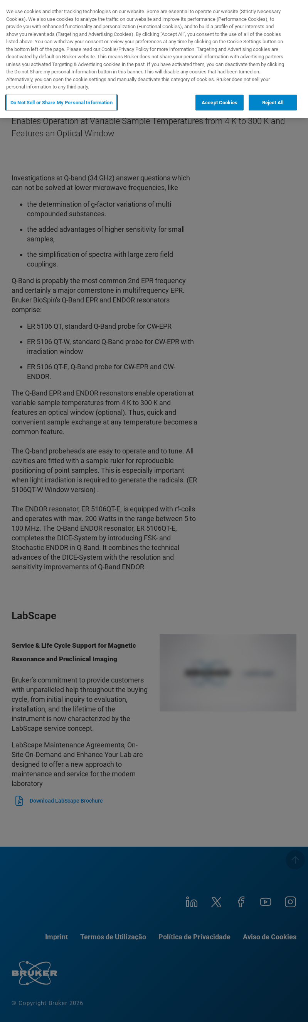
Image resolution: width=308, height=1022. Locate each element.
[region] (154, 59)
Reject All (272, 102)
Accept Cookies (219, 102)
